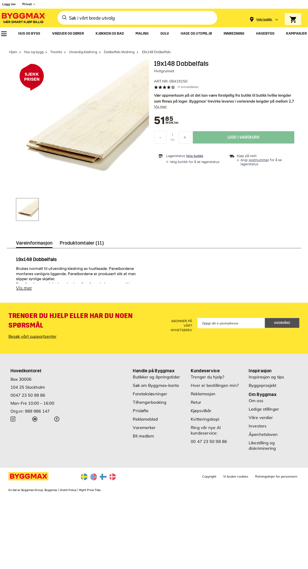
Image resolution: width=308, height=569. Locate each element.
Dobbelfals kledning (119, 52)
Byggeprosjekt (262, 385)
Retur (196, 402)
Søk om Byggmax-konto (156, 385)
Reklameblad (145, 419)
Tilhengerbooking (149, 402)
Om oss (256, 400)
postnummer (259, 160)
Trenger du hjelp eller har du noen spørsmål (70, 320)
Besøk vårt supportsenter (32, 336)
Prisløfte (141, 410)
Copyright (209, 476)
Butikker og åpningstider (156, 377)
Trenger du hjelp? (207, 377)
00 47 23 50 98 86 (209, 441)
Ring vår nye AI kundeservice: (206, 430)
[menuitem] (4, 33)
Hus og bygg (34, 52)
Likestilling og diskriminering (262, 445)
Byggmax (50, 490)
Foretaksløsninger (150, 393)
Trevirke (56, 52)
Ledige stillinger (264, 409)
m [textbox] (173, 140)
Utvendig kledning (83, 52)
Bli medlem (143, 436)
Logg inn (9, 4)
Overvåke (282, 323)
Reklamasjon (203, 393)
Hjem (13, 52)
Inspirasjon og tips (266, 377)
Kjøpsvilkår (201, 410)
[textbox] (163, 121)
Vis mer (160, 106)
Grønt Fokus (68, 490)
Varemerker (144, 427)
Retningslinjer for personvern (276, 476)
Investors (257, 426)
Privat (27, 4)
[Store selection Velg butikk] (264, 19)
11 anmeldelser (188, 87)
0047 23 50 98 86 (27, 395)
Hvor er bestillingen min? (215, 385)
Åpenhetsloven (263, 434)
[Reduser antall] (160, 138)
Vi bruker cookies (235, 476)
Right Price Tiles (90, 490)
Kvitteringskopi (205, 419)
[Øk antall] (185, 138)
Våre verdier (261, 417)
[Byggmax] (23, 18)
